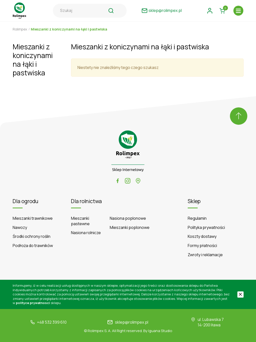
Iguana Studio (160, 330)
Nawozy (20, 227)
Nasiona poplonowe (128, 218)
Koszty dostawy (202, 236)
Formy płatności (202, 245)
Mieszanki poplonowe (129, 227)
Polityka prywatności (206, 227)
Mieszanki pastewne (80, 221)
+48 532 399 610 (52, 322)
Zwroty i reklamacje (205, 254)
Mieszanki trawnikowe (33, 218)
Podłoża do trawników (33, 245)
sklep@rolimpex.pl (131, 322)
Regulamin (197, 218)
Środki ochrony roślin (31, 236)
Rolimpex (20, 29)
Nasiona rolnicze (86, 232)
